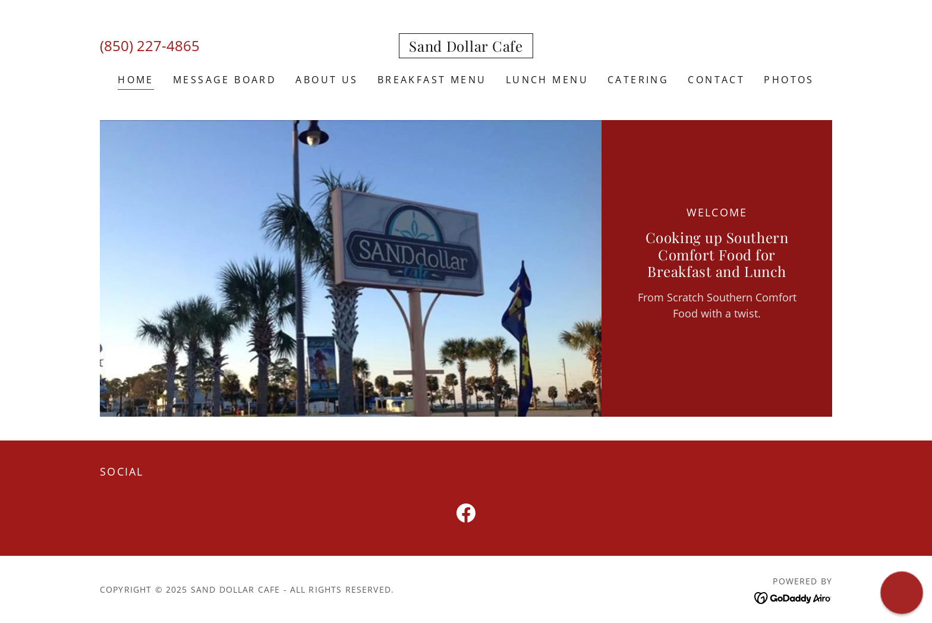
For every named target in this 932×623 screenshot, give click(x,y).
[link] (466, 47)
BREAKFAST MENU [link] (432, 79)
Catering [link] (638, 79)
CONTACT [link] (716, 79)
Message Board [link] (225, 79)
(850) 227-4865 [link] (150, 45)
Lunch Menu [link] (547, 79)
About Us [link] (326, 79)
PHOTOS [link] (789, 79)
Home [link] (136, 79)
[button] (902, 593)
